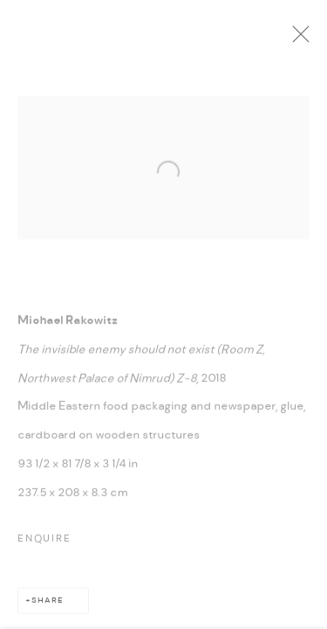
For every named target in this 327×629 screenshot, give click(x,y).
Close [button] (306, 39)
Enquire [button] (44, 542)
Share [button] (47, 604)
